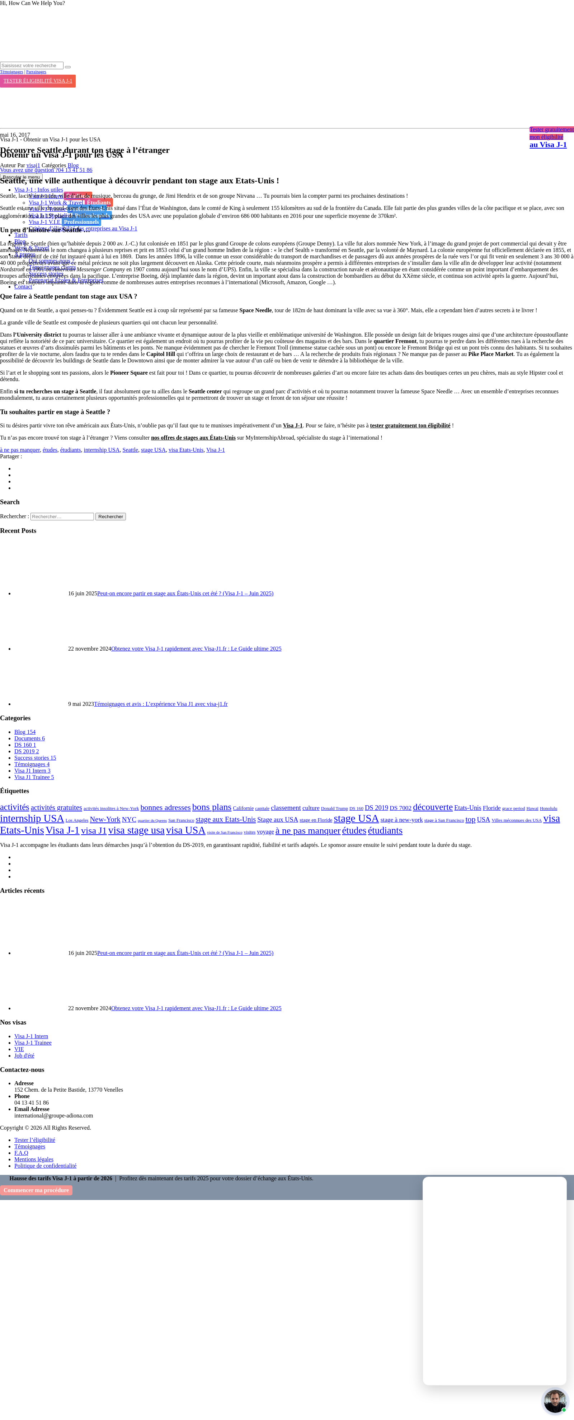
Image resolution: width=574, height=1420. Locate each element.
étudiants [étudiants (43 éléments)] (385, 830)
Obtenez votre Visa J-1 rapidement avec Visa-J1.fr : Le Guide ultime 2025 (196, 649)
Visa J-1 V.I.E (65, 221)
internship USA (102, 450)
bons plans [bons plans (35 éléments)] (212, 807)
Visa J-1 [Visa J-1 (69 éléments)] (63, 830)
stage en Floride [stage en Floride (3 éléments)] (316, 820)
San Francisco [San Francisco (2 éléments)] (181, 820)
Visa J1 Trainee (34, 777)
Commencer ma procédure (36, 1190)
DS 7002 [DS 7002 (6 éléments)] (400, 808)
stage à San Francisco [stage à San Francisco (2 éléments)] (444, 820)
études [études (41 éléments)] (354, 830)
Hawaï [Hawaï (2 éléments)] (532, 808)
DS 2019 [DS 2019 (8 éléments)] (376, 807)
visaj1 (33, 165)
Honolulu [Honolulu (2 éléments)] (548, 808)
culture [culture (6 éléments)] (311, 808)
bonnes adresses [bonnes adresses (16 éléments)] (165, 807)
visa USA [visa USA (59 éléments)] (186, 830)
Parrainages (36, 71)
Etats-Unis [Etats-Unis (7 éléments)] (467, 807)
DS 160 (25, 745)
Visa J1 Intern (32, 771)
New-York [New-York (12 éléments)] (105, 819)
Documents (29, 738)
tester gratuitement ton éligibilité (410, 425)
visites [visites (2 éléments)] (250, 832)
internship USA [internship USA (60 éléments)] (32, 818)
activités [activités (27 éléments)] (14, 807)
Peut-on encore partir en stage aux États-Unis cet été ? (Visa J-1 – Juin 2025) (185, 593)
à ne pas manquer (20, 450)
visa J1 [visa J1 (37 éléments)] (94, 830)
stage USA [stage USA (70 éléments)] (356, 818)
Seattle (130, 450)
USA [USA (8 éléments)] (483, 819)
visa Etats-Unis (186, 450)
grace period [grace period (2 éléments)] (513, 808)
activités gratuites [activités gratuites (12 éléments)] (56, 807)
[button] (555, 1401)
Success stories (35, 758)
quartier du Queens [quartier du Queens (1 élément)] (152, 821)
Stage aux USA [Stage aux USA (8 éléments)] (277, 819)
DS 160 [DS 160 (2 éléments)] (356, 808)
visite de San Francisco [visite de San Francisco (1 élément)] (225, 832)
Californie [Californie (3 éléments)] (243, 808)
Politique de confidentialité (45, 1166)
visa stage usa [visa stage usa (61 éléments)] (136, 830)
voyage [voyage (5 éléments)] (265, 831)
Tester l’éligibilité (34, 1140)
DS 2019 (26, 751)
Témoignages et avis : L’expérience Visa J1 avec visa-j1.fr (161, 704)
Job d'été (24, 1056)
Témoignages (11, 71)
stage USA (153, 450)
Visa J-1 (293, 425)
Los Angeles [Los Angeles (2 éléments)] (77, 820)
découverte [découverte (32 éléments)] (433, 807)
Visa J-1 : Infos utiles (38, 190)
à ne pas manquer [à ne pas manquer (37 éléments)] (308, 830)
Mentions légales (33, 1159)
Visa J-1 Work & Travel (71, 202)
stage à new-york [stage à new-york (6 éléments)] (402, 819)
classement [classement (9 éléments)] (286, 807)
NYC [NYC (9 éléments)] (129, 819)
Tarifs (21, 235)
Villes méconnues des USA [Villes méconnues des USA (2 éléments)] (516, 820)
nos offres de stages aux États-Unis (193, 438)
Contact (23, 286)
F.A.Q (21, 1153)
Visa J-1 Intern (31, 1036)
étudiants (70, 450)
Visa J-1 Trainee (33, 1043)
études (50, 450)
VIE (19, 1049)
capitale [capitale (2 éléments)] (262, 808)
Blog (73, 165)
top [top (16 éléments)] (470, 819)
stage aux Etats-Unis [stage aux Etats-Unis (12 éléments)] (226, 819)
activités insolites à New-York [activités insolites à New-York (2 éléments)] (111, 808)
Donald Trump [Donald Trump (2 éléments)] (334, 808)
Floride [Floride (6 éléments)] (492, 808)
